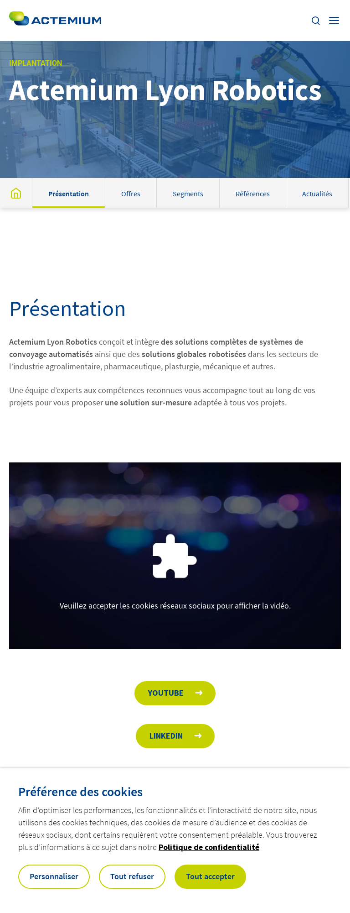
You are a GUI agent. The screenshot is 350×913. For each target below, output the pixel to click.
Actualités (317, 193)
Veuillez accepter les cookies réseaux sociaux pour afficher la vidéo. (175, 605)
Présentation (68, 193)
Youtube (166, 692)
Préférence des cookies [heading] (80, 791)
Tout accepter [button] (210, 876)
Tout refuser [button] (132, 876)
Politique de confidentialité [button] (209, 847)
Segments (188, 193)
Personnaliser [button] (54, 876)
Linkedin (166, 735)
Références (253, 193)
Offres (130, 193)
